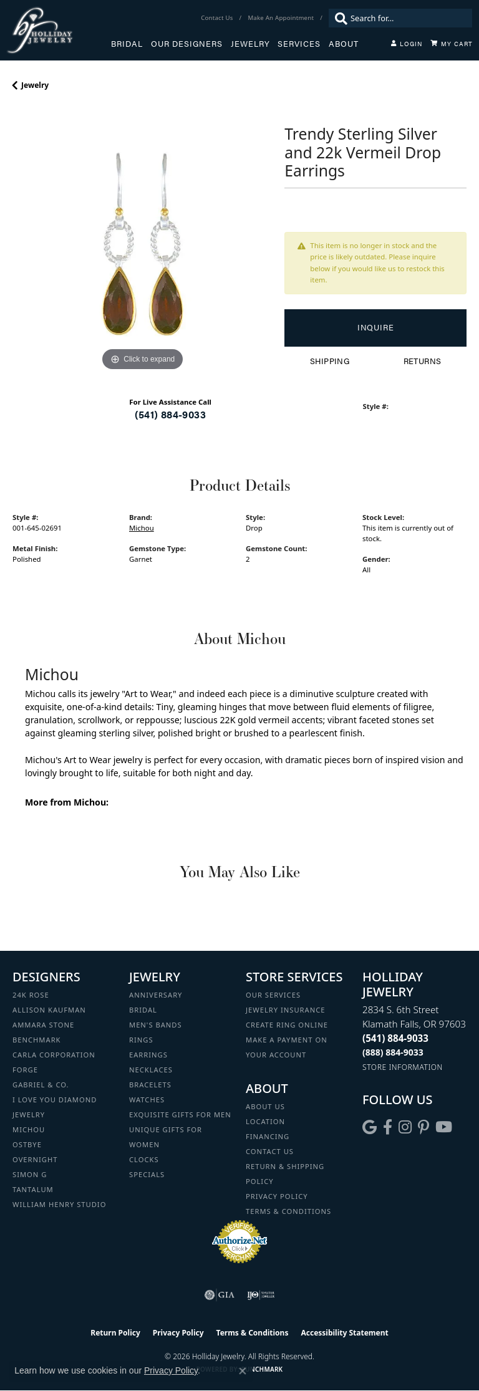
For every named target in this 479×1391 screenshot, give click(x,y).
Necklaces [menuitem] (151, 1069)
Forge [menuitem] (25, 1069)
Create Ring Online (287, 1024)
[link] (218, 18)
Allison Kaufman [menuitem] (49, 1009)
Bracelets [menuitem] (150, 1084)
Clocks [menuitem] (144, 1159)
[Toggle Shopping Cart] (451, 43)
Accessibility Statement (344, 1332)
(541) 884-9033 (170, 414)
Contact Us (270, 1151)
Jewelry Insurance (285, 1009)
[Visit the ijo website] (261, 1295)
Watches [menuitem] (147, 1099)
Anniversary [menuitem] (155, 994)
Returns (423, 361)
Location (265, 1121)
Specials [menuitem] (147, 1174)
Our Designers (187, 43)
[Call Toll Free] (392, 1052)
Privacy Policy (277, 1196)
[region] (142, 243)
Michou (141, 527)
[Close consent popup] (242, 1371)
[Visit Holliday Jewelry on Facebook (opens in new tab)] (387, 1127)
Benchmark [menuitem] (36, 1039)
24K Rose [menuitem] (30, 994)
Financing (267, 1136)
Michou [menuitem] (28, 1129)
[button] (406, 43)
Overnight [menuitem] (34, 1159)
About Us (265, 1106)
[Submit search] (338, 18)
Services (299, 43)
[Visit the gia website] (220, 1295)
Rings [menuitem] (141, 1039)
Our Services (273, 994)
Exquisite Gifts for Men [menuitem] (180, 1114)
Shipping (329, 361)
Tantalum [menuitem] (33, 1189)
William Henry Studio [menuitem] (59, 1204)
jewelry (35, 85)
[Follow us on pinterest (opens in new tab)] (423, 1127)
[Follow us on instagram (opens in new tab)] (405, 1127)
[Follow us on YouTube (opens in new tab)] (443, 1127)
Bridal (127, 43)
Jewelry (250, 43)
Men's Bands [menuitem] (155, 1024)
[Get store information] (402, 1067)
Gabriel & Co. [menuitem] (40, 1084)
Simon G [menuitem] (29, 1174)
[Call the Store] (395, 1038)
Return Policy (115, 1332)
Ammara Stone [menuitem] (43, 1024)
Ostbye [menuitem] (27, 1144)
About (344, 43)
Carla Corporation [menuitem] (53, 1054)
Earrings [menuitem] (148, 1054)
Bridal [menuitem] (143, 1009)
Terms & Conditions (288, 1211)
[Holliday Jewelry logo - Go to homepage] (58, 30)
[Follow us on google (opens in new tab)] (369, 1127)
